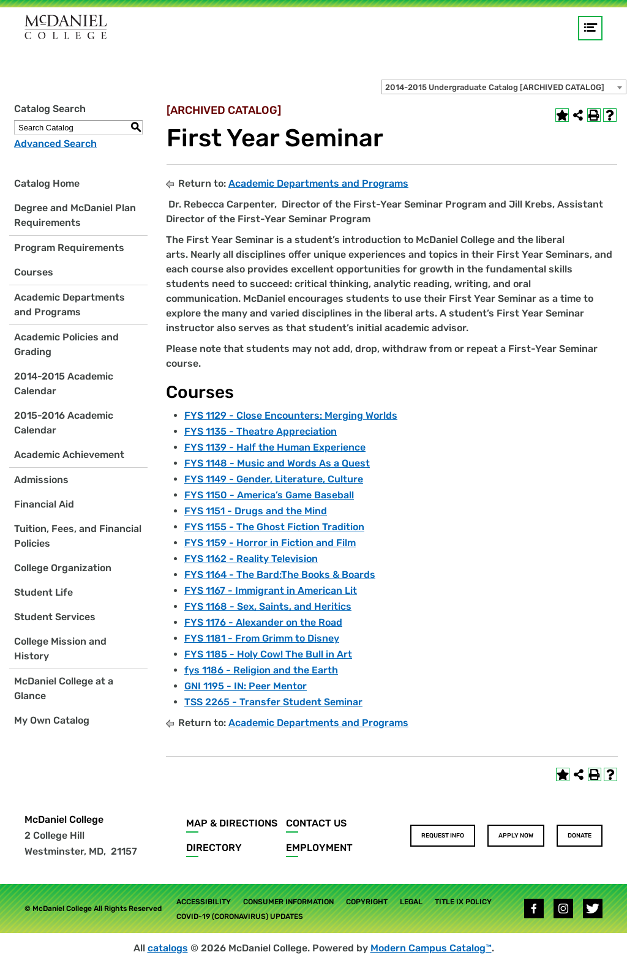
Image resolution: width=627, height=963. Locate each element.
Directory (214, 847)
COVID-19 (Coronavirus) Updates (239, 916)
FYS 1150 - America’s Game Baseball (269, 495)
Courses (33, 272)
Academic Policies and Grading (66, 344)
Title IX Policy (463, 901)
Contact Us (316, 823)
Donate (579, 835)
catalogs (168, 948)
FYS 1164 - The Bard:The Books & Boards (279, 574)
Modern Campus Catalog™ (431, 948)
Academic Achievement (69, 454)
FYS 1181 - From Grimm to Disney (261, 638)
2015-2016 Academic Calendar (63, 423)
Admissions (41, 479)
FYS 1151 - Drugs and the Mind (255, 511)
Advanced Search (55, 143)
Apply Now (515, 835)
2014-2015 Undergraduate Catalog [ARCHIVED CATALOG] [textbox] (494, 87)
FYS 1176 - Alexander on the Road (263, 622)
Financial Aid (44, 504)
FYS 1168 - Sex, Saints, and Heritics (267, 606)
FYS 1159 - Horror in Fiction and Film (270, 543)
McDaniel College (63, 819)
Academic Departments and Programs (69, 304)
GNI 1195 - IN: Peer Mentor (245, 686)
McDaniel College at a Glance (63, 688)
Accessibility (203, 901)
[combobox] (503, 87)
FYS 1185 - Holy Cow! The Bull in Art (268, 654)
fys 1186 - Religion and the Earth (261, 670)
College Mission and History (60, 648)
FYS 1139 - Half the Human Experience (275, 447)
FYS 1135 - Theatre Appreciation (260, 431)
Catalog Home (47, 183)
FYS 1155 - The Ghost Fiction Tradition (274, 527)
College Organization (62, 568)
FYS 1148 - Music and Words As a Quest (277, 463)
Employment (319, 847)
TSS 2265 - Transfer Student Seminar (273, 702)
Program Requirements (69, 247)
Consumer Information (288, 901)
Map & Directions (231, 823)
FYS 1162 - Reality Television (251, 558)
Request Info (442, 835)
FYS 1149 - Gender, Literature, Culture (273, 479)
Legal (411, 901)
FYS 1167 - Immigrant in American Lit (270, 590)
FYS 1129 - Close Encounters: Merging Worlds (290, 415)
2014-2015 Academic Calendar (63, 383)
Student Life (43, 592)
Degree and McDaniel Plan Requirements (75, 215)
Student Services (55, 617)
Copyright (367, 901)
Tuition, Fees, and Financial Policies (77, 536)
